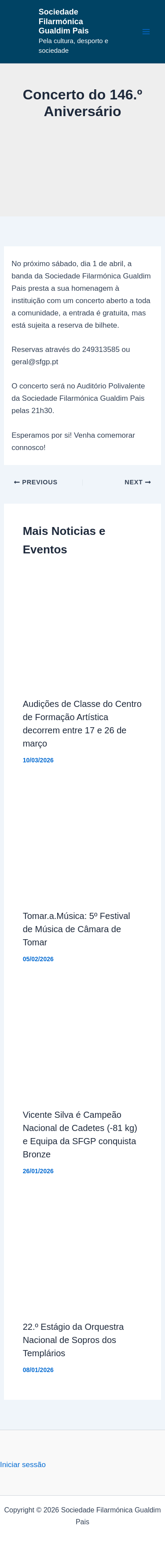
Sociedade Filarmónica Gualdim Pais (64, 21)
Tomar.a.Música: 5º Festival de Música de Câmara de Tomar (76, 929)
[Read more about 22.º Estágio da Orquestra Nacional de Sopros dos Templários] (83, 1252)
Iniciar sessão (23, 1464)
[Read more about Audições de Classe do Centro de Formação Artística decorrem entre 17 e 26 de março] (83, 629)
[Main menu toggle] (146, 32)
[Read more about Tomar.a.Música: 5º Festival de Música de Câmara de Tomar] (83, 841)
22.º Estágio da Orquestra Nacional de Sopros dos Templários (73, 1340)
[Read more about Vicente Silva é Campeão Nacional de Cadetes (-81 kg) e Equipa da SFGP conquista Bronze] (83, 1040)
